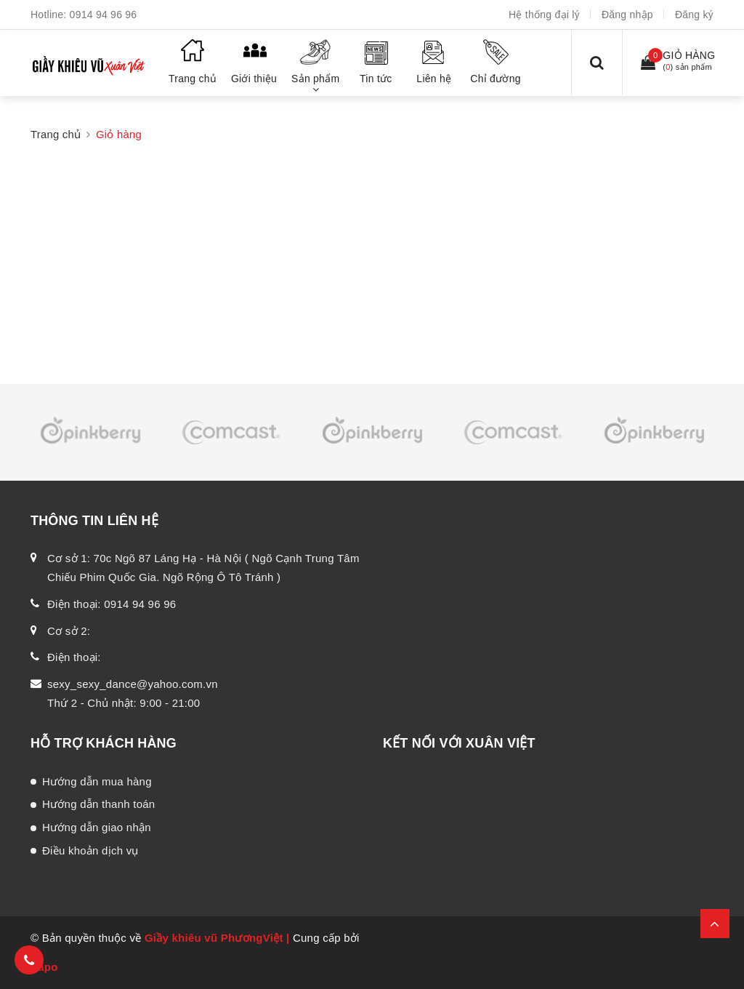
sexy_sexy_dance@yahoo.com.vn (132, 684)
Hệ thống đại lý (544, 14)
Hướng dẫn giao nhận (96, 827)
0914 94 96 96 (103, 14)
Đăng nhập (627, 14)
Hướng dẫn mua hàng (97, 781)
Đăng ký (694, 14)
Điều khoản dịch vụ (90, 850)
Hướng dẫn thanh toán (98, 804)
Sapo (44, 967)
